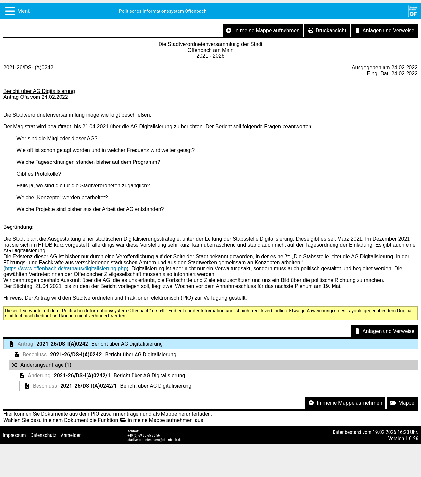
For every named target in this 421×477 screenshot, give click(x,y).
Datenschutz (43, 435)
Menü (24, 11)
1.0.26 (411, 438)
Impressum (14, 435)
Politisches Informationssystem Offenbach (163, 11)
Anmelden (71, 435)
